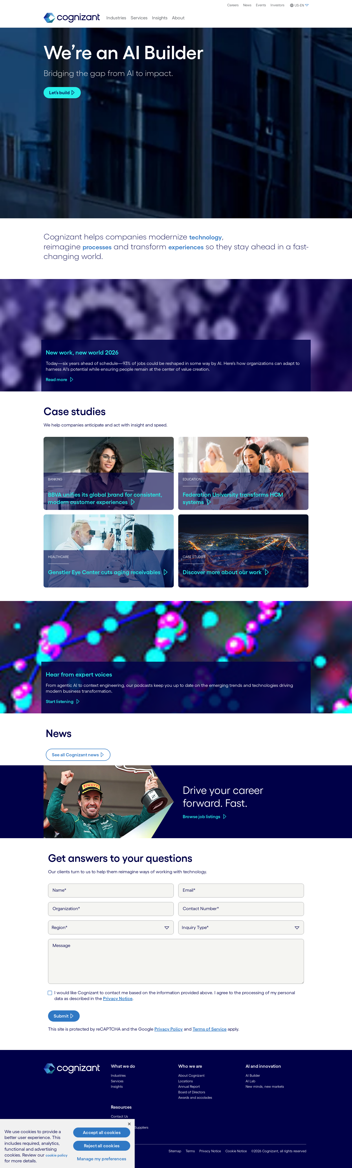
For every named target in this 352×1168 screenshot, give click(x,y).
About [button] (178, 17)
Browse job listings (201, 816)
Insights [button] (159, 17)
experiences (199, 245)
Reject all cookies (102, 1145)
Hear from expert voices (79, 674)
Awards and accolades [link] (195, 1097)
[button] (298, 5)
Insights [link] (117, 1086)
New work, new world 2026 (82, 351)
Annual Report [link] (189, 1086)
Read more (56, 379)
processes (101, 245)
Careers (233, 5)
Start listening (59, 701)
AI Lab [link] (250, 1081)
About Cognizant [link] (191, 1075)
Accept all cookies (102, 1132)
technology (210, 236)
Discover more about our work (224, 571)
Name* (59, 889)
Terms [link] (190, 1151)
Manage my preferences (101, 1158)
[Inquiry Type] (241, 927)
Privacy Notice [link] (210, 1151)
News (247, 5)
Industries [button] (116, 17)
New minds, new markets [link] (265, 1086)
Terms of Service (210, 1028)
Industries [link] (118, 1075)
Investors (277, 5)
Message (61, 945)
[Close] (129, 1124)
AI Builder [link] (253, 1075)
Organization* (66, 908)
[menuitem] (233, 5)
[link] (72, 18)
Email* (189, 889)
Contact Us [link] (119, 1116)
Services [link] (117, 1081)
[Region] (111, 927)
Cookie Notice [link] (236, 1151)
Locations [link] (185, 1081)
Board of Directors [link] (191, 1092)
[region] (67, 1143)
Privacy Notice (117, 998)
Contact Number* (201, 908)
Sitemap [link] (175, 1151)
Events (261, 5)
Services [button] (139, 17)
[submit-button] (64, 1015)
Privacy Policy (168, 1028)
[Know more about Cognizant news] (78, 754)
